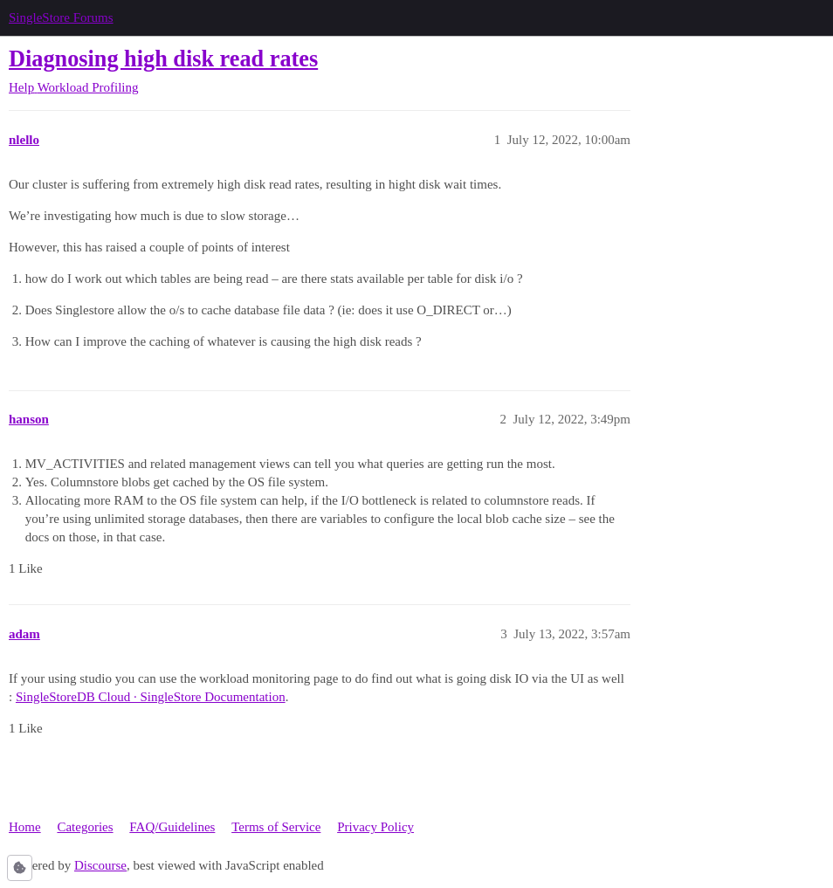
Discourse (100, 865)
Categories (85, 827)
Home (25, 827)
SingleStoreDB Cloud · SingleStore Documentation (151, 697)
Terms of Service (275, 827)
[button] (19, 868)
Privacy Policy (375, 827)
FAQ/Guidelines (172, 827)
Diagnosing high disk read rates (163, 59)
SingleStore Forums (61, 17)
